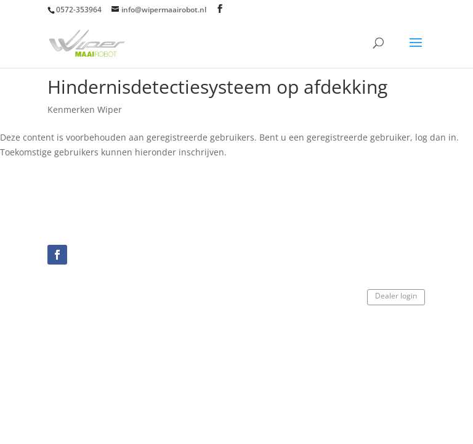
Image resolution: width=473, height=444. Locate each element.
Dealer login (396, 295)
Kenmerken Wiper (84, 109)
